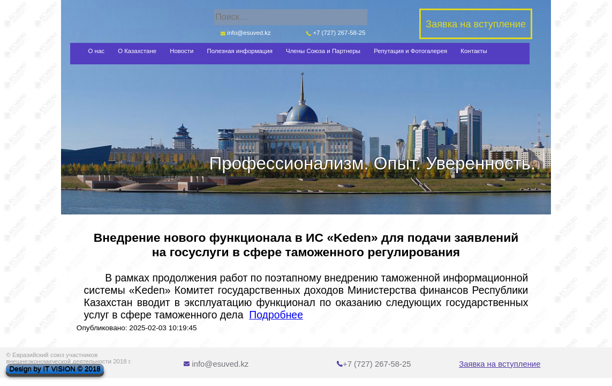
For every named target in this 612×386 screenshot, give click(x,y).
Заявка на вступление (499, 364)
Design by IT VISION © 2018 (54, 369)
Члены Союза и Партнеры (323, 51)
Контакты (473, 51)
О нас (96, 51)
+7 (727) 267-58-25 (336, 32)
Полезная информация (240, 51)
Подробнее (276, 315)
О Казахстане (137, 51)
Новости (181, 51)
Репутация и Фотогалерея (410, 51)
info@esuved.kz (245, 32)
